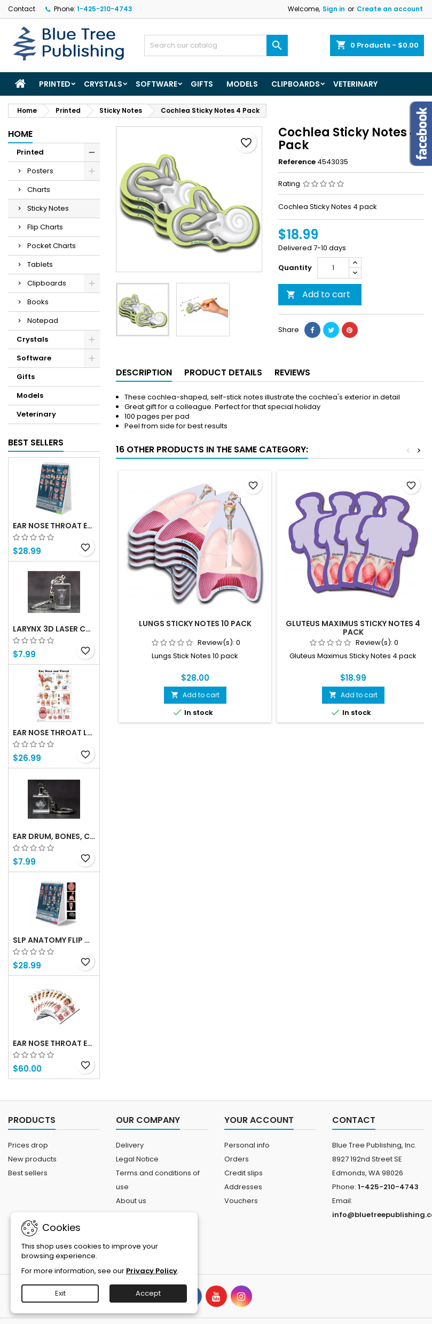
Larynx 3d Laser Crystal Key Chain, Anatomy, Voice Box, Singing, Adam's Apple (54, 629)
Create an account (390, 8)
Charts (38, 189)
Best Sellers (36, 442)
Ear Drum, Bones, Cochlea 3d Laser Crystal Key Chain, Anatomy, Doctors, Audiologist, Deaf (54, 836)
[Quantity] (333, 268)
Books (38, 302)
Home (20, 134)
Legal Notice (137, 1159)
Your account (259, 1120)
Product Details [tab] (223, 372)
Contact (21, 8)
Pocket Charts (51, 246)
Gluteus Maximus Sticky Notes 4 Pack (353, 627)
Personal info (247, 1145)
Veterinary (355, 84)
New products (32, 1159)
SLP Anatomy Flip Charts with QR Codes (54, 940)
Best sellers (28, 1173)
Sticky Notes (48, 208)
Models (242, 84)
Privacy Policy (151, 1271)
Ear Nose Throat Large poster (54, 732)
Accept (148, 1293)
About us (131, 1201)
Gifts (202, 84)
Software (156, 84)
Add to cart (318, 294)
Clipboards (295, 84)
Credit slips (243, 1173)
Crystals (103, 84)
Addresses (243, 1187)
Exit (60, 1293)
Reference (297, 162)
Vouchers (241, 1201)
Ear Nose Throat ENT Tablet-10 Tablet (54, 1043)
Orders (236, 1159)
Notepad (42, 320)
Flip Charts (45, 227)
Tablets (40, 264)
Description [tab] (144, 372)
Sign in (334, 8)
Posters (40, 171)
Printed (54, 84)
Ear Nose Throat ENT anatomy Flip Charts (54, 525)
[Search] (216, 45)
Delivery (130, 1145)
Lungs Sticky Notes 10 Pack (195, 623)
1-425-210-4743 (104, 8)
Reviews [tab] (292, 372)
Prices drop (28, 1145)
